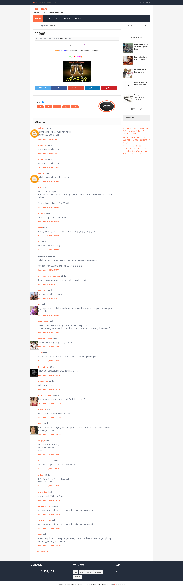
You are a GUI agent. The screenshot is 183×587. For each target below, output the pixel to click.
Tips (57, 18)
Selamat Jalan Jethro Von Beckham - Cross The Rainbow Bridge (136, 140)
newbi (40, 353)
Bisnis (67, 18)
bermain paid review (46, 461)
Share (59, 88)
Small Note (40, 9)
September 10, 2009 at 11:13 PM (49, 403)
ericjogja (41, 441)
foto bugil (98, 572)
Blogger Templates (98, 584)
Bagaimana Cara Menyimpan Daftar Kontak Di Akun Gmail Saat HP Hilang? (135, 131)
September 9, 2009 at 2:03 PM (48, 181)
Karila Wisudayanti (45, 339)
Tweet (42, 88)
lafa (39, 242)
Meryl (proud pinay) (45, 395)
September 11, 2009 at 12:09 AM (49, 435)
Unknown (41, 128)
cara (81, 572)
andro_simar (43, 492)
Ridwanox (41, 214)
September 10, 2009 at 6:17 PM (49, 389)
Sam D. (40, 423)
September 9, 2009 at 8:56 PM (48, 315)
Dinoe (40, 534)
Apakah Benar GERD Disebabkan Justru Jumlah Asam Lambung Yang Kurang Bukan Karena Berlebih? (136, 150)
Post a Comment (42, 552)
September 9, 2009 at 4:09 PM (48, 236)
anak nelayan (43, 381)
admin (39, 101)
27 (63, 38)
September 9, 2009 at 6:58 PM (48, 284)
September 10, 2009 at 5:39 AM (49, 347)
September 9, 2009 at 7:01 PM (48, 298)
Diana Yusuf (42, 290)
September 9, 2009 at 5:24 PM (48, 250)
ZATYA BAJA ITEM (44, 506)
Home (38, 18)
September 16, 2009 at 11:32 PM (49, 545)
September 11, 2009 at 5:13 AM (49, 455)
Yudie (40, 188)
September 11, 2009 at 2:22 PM (49, 486)
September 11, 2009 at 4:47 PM (49, 500)
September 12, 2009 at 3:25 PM (49, 514)
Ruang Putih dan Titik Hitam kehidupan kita (140, 83)
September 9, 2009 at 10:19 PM (49, 332)
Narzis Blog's (43, 321)
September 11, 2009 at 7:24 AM (49, 469)
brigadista (42, 409)
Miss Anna (42, 145)
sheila (40, 228)
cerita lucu (89, 572)
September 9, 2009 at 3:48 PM (48, 222)
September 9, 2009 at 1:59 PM (48, 167)
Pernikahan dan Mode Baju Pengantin (140, 70)
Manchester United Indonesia (49, 276)
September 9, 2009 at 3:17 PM (48, 207)
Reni (39, 304)
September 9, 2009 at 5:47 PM (48, 270)
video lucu (77, 576)
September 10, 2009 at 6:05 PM (49, 375)
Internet (77, 18)
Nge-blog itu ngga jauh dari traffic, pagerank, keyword (141, 46)
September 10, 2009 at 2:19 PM (49, 361)
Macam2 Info (43, 367)
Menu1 (48, 18)
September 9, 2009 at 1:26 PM (48, 139)
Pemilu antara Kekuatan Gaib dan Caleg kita (141, 58)
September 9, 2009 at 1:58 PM (48, 153)
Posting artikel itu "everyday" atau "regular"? (139, 97)
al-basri (41, 475)
